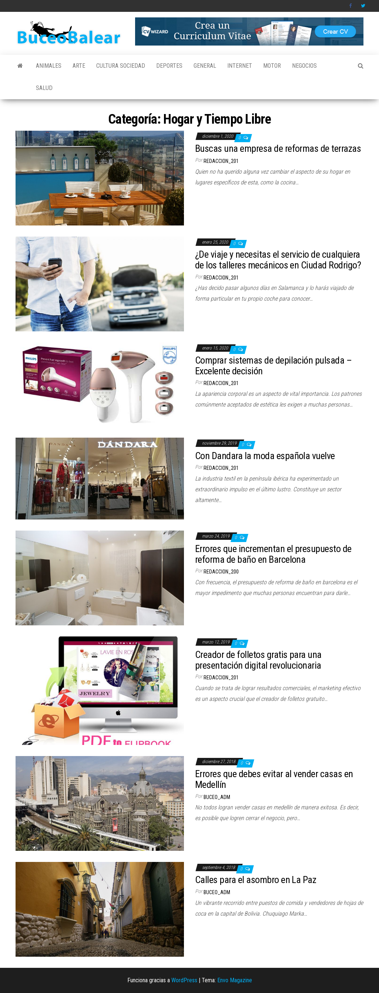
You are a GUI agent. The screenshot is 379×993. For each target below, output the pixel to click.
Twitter (363, 6)
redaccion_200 (221, 572)
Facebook (351, 6)
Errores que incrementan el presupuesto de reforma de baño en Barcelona (273, 554)
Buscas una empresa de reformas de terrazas (278, 148)
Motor (272, 65)
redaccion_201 (221, 161)
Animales (48, 65)
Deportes (169, 65)
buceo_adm (217, 797)
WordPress (184, 980)
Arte (79, 65)
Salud (44, 87)
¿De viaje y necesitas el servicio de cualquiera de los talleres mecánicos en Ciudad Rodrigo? (278, 260)
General (205, 65)
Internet (239, 65)
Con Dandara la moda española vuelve (265, 455)
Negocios (304, 65)
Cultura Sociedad (120, 65)
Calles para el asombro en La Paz (255, 879)
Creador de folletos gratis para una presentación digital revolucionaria (258, 660)
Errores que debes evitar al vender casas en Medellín (274, 779)
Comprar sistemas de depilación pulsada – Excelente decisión (273, 366)
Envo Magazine (234, 980)
